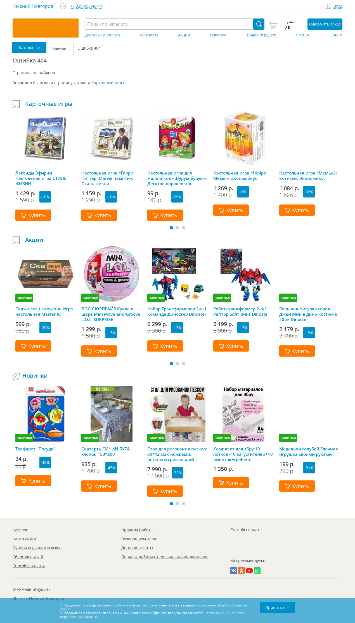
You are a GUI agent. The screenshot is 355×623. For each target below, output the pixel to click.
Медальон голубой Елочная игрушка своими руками (308, 451)
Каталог (20, 530)
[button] (171, 227)
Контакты (149, 35)
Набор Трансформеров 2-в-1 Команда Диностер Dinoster (177, 311)
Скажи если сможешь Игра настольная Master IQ (44, 311)
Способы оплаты (29, 565)
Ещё (334, 35)
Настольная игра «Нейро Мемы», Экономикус (239, 175)
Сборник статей (28, 556)
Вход (337, 6)
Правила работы (137, 530)
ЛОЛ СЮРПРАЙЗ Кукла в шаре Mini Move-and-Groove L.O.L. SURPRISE (110, 314)
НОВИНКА (24, 298)
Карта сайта (24, 538)
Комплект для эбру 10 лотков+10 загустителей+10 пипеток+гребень (243, 454)
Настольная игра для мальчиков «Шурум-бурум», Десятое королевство (177, 178)
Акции (184, 35)
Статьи (302, 35)
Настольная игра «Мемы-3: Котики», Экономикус (308, 175)
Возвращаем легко (139, 538)
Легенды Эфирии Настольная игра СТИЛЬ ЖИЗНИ (41, 178)
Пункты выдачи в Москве (37, 547)
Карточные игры (107, 82)
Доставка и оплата (102, 35)
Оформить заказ (325, 24)
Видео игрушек (261, 35)
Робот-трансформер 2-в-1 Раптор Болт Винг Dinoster (241, 311)
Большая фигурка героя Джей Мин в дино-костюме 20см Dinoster (308, 314)
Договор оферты (137, 547)
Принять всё (277, 607)
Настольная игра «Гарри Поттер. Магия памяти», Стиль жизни (107, 178)
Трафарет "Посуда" (35, 449)
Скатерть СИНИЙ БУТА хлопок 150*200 (105, 451)
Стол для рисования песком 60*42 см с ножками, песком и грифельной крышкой (177, 454)
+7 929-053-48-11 (86, 6)
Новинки (218, 35)
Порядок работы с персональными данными (164, 556)
